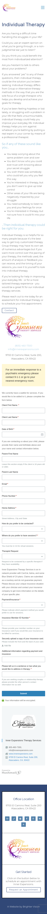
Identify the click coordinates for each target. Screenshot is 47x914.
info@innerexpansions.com (23, 349)
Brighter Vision (31, 906)
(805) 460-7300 (23, 345)
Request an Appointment (23, 890)
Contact (9, 310)
